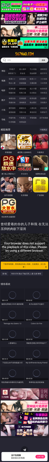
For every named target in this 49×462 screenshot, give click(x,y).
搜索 (43, 60)
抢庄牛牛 (43, 73)
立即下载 (40, 456)
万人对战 (33, 69)
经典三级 (22, 93)
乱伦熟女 (33, 93)
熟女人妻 (12, 83)
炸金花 (22, 73)
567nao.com (24, 54)
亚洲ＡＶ (12, 79)
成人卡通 (33, 88)
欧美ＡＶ (33, 79)
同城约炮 (12, 118)
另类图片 (43, 102)
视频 (3, 80)
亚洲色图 (22, 98)
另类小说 (22, 112)
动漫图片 (43, 98)
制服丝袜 (12, 93)
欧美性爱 (43, 88)
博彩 (3, 71)
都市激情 (12, 108)
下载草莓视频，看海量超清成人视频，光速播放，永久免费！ (25, 265)
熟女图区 (33, 102)
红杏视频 (12, 122)
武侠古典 (43, 108)
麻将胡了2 (12, 73)
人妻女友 (33, 108)
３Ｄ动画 (43, 79)
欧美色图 (33, 98)
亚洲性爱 (12, 88)
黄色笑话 (33, 112)
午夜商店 (22, 118)
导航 (3, 119)
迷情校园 (12, 112)
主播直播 (33, 83)
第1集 (4, 273)
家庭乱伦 (22, 108)
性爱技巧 (43, 112)
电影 (3, 90)
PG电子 (12, 69)
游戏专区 (43, 69)
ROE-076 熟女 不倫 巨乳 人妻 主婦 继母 (26, 273)
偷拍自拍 (22, 88)
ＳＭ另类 (43, 83)
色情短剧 (22, 122)
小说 (3, 109)
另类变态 (43, 93)
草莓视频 (33, 118)
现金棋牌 (33, 73)
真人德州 (22, 69)
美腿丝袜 (12, 102)
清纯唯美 (22, 102)
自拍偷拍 (22, 79)
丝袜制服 (22, 83)
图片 (3, 100)
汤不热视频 (43, 118)
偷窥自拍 (12, 98)
